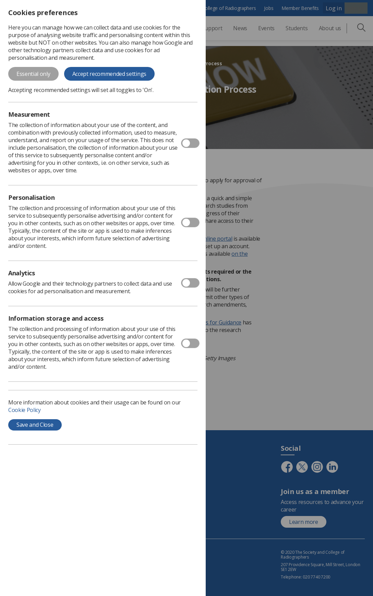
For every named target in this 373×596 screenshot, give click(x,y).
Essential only (33, 74)
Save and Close (34, 424)
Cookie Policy (24, 410)
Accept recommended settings (109, 74)
